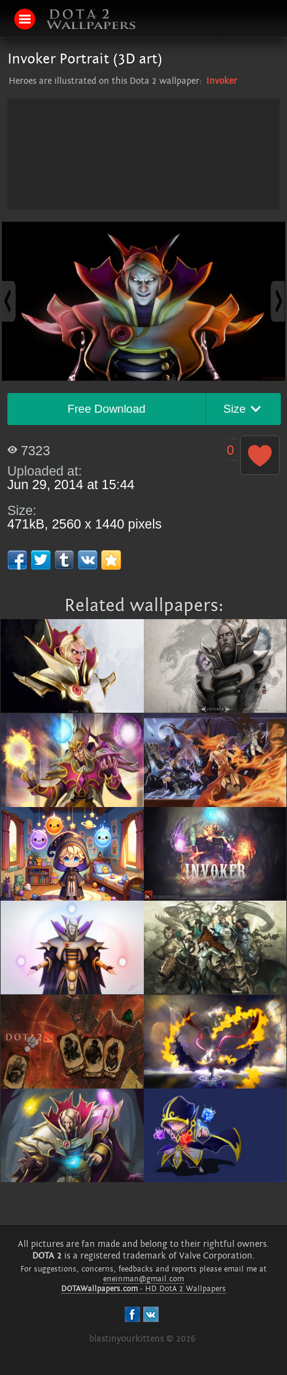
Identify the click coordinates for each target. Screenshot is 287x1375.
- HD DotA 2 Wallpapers (143, 1288)
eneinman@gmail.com (143, 1279)
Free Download (106, 408)
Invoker (221, 81)
